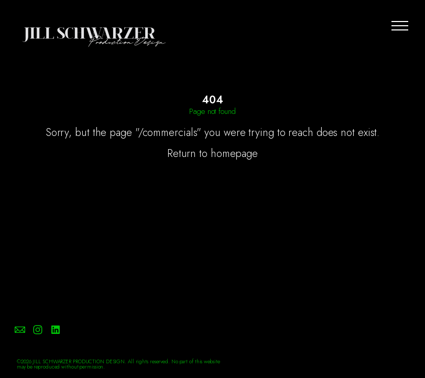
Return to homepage (212, 153)
